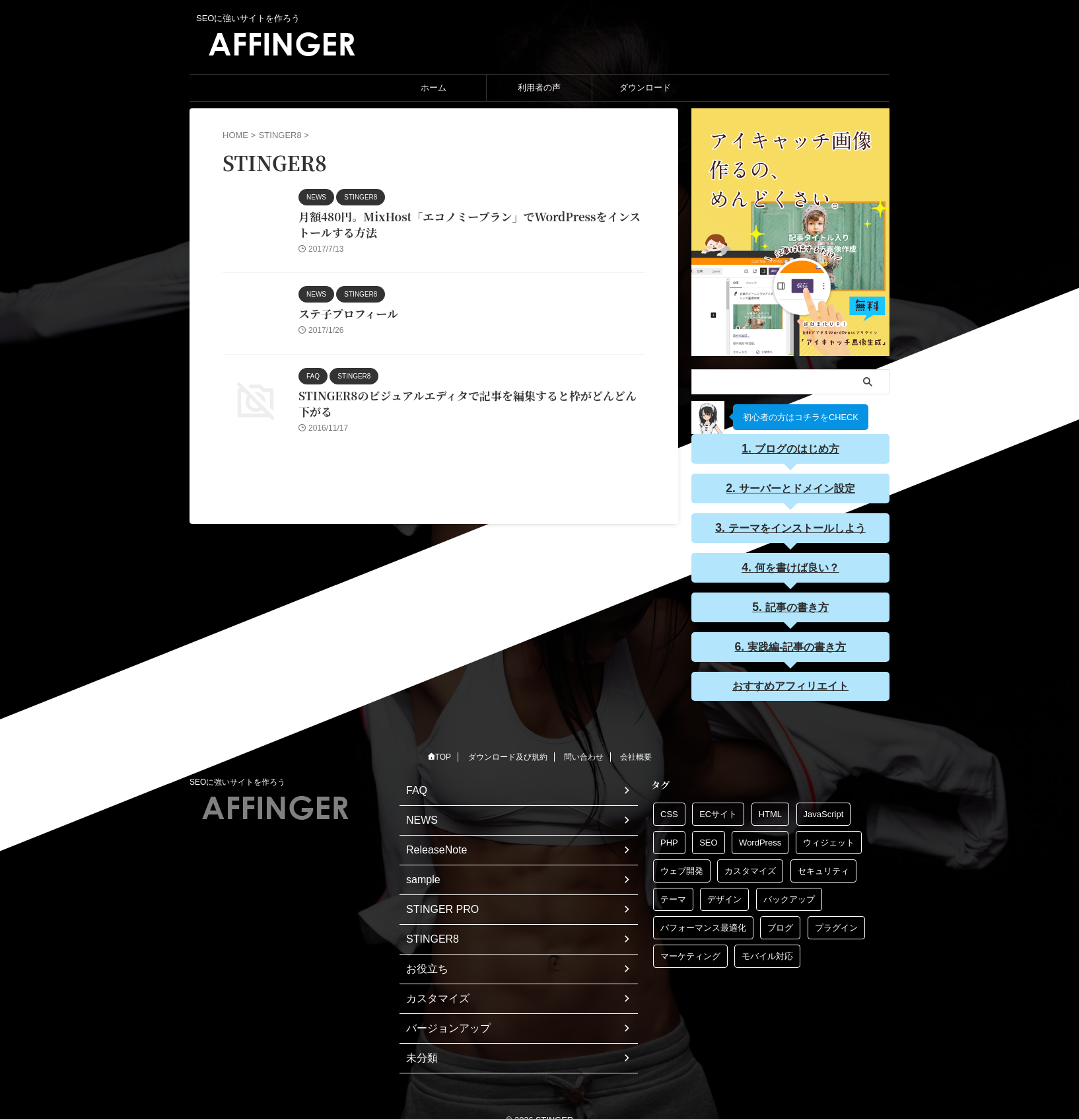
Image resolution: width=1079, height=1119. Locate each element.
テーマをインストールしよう (796, 526)
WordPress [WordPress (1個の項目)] (760, 839)
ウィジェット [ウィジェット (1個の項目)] (828, 839)
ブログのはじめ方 (796, 448)
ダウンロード (645, 87)
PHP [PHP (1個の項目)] (669, 839)
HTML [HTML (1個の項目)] (770, 810)
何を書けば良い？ (796, 565)
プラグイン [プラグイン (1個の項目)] (836, 924)
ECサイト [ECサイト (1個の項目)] (718, 810)
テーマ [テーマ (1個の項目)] (673, 895)
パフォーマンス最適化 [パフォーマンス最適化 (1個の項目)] (703, 924)
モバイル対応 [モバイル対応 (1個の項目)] (767, 952)
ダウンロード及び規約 (507, 753)
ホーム (433, 87)
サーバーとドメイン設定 (796, 487)
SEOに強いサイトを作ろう (237, 778)
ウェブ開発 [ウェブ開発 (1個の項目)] (681, 867)
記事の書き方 (796, 604)
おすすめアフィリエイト (790, 682)
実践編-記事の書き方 (796, 643)
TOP (439, 753)
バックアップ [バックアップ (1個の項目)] (789, 895)
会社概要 (636, 753)
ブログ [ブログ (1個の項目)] (780, 924)
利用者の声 (539, 87)
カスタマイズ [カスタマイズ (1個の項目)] (750, 867)
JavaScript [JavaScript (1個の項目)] (824, 810)
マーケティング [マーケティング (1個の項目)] (690, 952)
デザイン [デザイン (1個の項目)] (724, 895)
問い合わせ (584, 753)
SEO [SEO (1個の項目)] (708, 839)
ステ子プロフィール (345, 316)
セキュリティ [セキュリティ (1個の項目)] (823, 867)
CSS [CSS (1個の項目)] (669, 810)
